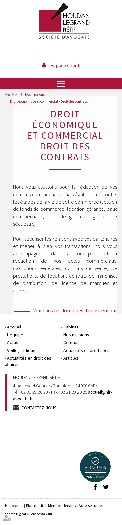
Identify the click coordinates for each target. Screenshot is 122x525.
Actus (12, 342)
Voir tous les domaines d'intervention (74, 310)
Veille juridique (21, 350)
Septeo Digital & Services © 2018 (28, 514)
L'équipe (15, 335)
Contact (71, 342)
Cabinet (70, 327)
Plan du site (35, 505)
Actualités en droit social (87, 350)
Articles (70, 358)
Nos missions (35, 94)
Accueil (14, 327)
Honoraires (14, 505)
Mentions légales (62, 505)
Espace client (65, 65)
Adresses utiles (91, 505)
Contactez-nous (39, 408)
